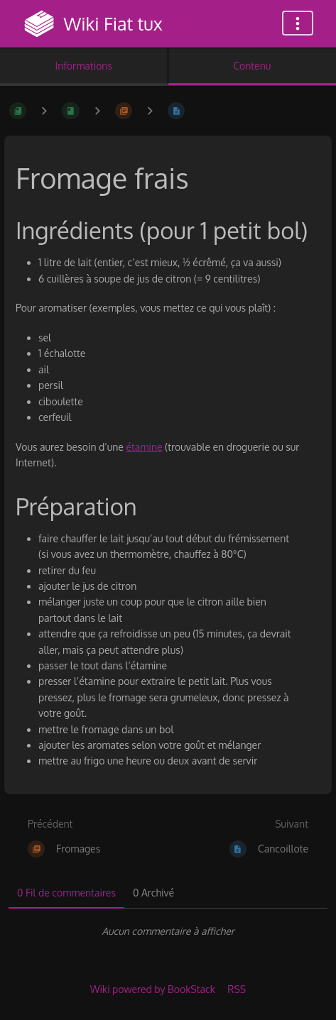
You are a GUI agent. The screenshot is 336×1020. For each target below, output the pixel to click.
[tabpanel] (168, 931)
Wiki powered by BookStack (152, 989)
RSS (236, 989)
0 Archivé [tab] (153, 893)
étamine (144, 447)
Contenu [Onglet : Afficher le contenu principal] (252, 66)
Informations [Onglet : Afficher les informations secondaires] (83, 66)
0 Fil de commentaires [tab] (66, 893)
